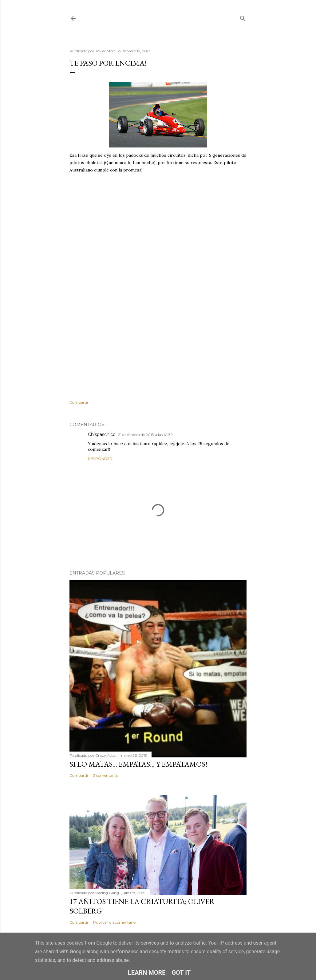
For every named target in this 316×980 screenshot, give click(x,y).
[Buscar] (243, 17)
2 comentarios (105, 775)
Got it (181, 972)
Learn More (147, 972)
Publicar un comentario (114, 922)
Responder (100, 458)
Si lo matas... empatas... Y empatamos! (138, 764)
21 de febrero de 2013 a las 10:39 (145, 434)
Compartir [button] (79, 402)
